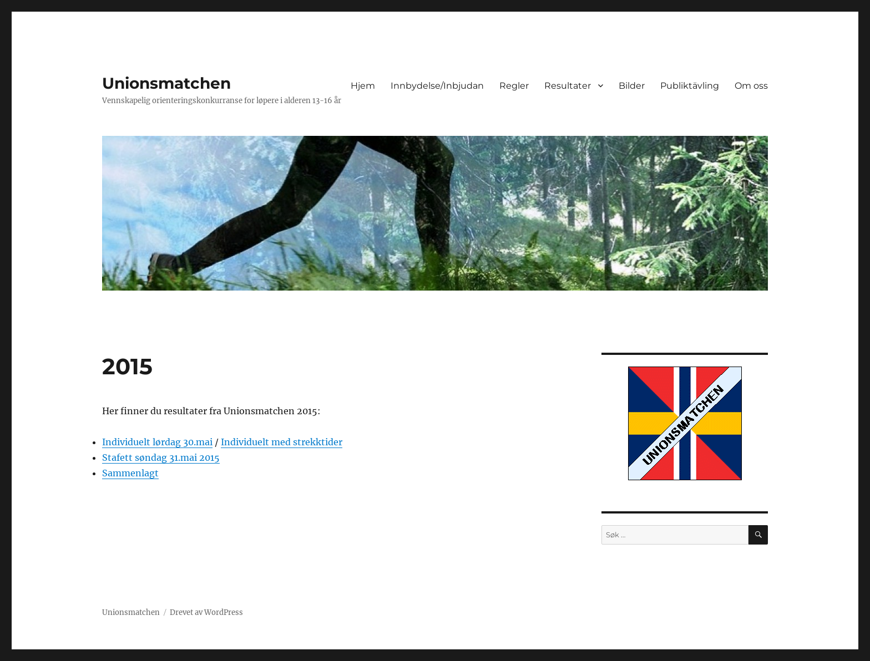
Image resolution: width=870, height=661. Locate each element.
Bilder (632, 85)
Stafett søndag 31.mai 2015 (161, 457)
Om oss (751, 85)
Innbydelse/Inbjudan (437, 85)
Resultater (567, 85)
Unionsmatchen (166, 83)
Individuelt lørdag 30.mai (157, 442)
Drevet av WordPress (206, 612)
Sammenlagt (130, 473)
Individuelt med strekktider (281, 442)
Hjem (363, 85)
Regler (514, 85)
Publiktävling (689, 85)
